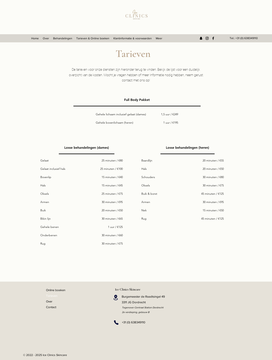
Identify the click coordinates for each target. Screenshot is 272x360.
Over (49, 301)
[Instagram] (207, 38)
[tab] (137, 100)
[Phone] (116, 322)
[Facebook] (213, 38)
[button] (62, 38)
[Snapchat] (201, 38)
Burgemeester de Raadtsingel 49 (143, 296)
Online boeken (55, 290)
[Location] (115, 297)
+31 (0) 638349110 (246, 38)
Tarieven (51, 295)
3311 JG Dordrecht (134, 302)
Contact (51, 307)
